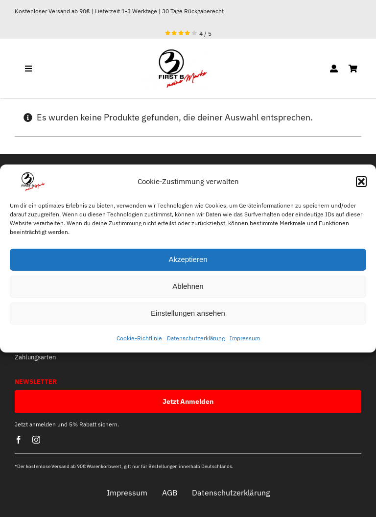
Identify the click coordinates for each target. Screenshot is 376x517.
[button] (361, 182)
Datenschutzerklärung (196, 338)
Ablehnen (187, 286)
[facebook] (19, 440)
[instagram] (36, 440)
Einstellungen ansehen (188, 313)
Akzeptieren (187, 259)
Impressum (245, 338)
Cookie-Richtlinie (139, 338)
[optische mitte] (171, 52)
